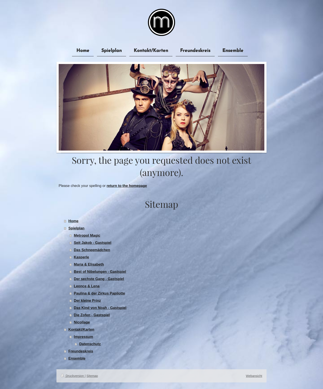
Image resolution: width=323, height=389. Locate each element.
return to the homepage (127, 186)
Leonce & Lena (86, 286)
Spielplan (76, 228)
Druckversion (73, 376)
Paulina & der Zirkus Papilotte (99, 293)
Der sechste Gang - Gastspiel (99, 279)
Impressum (83, 337)
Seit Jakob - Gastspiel (92, 243)
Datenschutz (90, 344)
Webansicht (254, 376)
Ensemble (77, 358)
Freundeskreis (80, 351)
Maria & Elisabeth (89, 264)
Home (73, 221)
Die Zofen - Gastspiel (92, 315)
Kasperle (81, 257)
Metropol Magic (87, 235)
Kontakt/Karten (81, 329)
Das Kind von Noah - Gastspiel (100, 308)
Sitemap (92, 376)
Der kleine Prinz (87, 300)
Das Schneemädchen (92, 250)
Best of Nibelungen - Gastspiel (100, 272)
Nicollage (82, 322)
